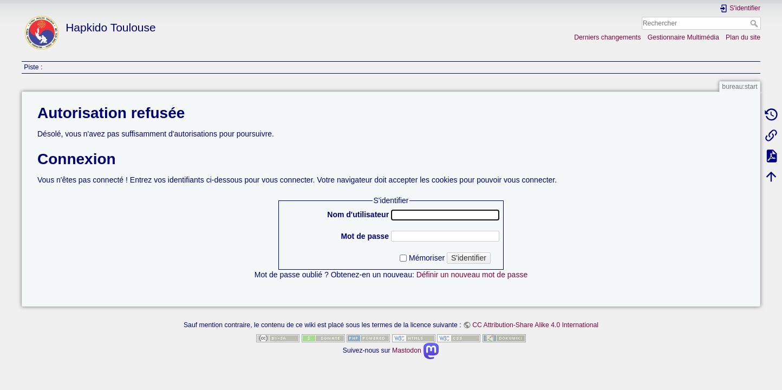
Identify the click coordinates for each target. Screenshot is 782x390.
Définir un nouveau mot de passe (471, 274)
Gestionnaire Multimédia (683, 37)
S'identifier (468, 257)
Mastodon (415, 350)
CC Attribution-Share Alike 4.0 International (535, 325)
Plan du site (743, 37)
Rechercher (755, 23)
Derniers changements (607, 37)
